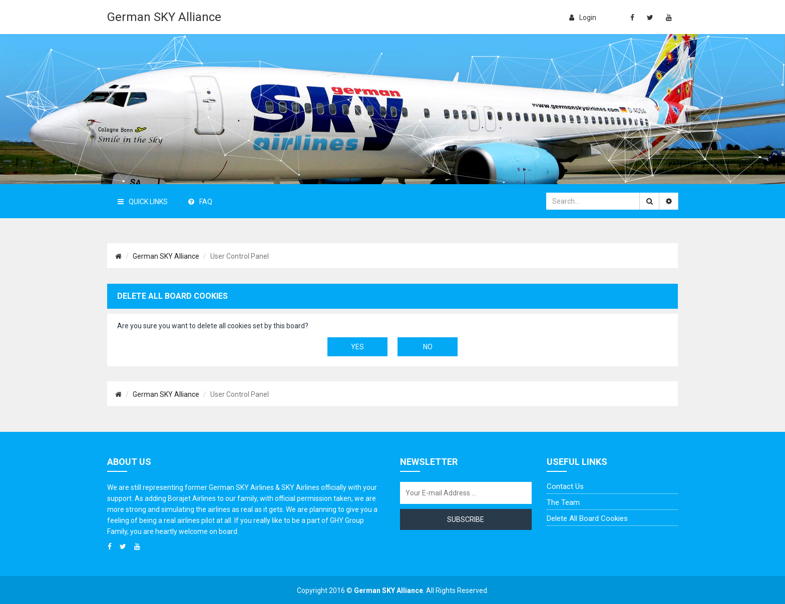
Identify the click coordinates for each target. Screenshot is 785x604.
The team (563, 502)
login (582, 18)
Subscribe (465, 519)
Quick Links (143, 202)
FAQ (200, 202)
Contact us (565, 486)
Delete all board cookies (587, 518)
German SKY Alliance (164, 17)
